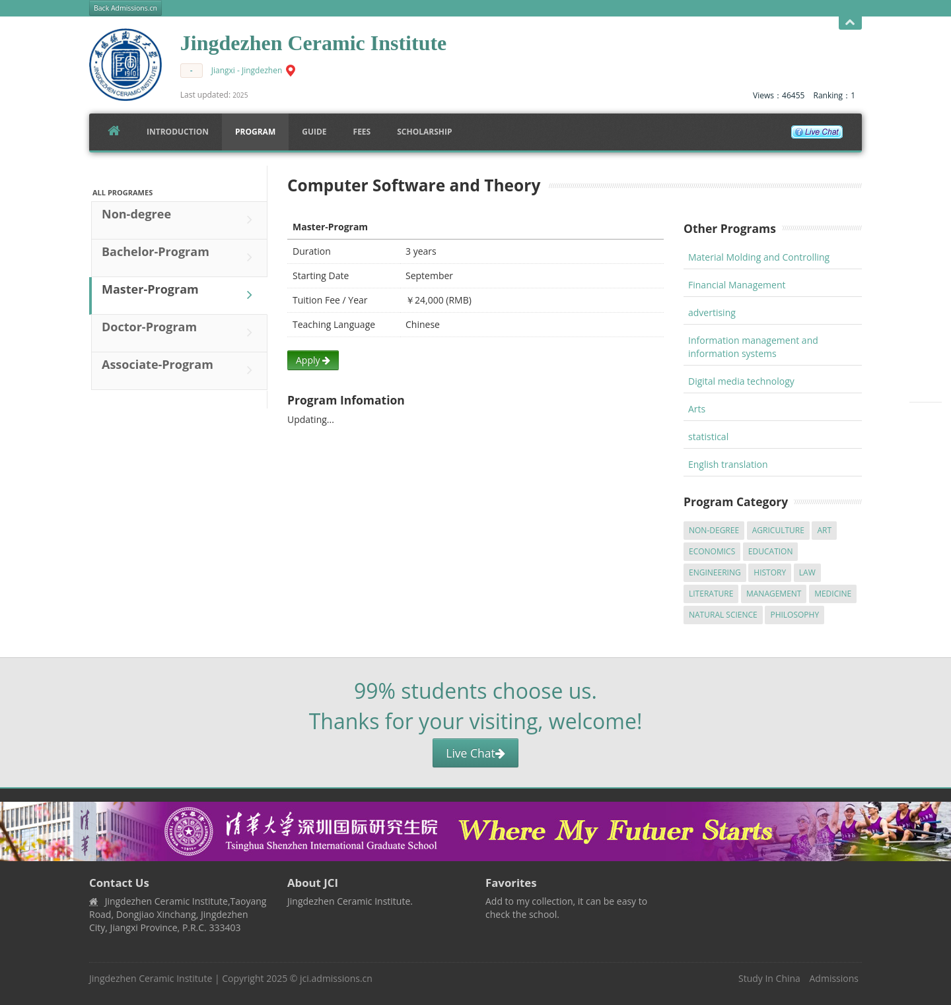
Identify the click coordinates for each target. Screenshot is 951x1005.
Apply (313, 360)
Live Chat (475, 753)
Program (255, 131)
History (770, 572)
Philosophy (794, 614)
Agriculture (778, 530)
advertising (712, 312)
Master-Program (180, 295)
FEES (362, 131)
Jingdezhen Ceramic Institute (150, 978)
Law (807, 572)
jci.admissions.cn (336, 978)
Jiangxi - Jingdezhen (247, 70)
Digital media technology (741, 381)
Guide (314, 131)
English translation (728, 464)
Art (824, 530)
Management (774, 593)
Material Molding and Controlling (758, 257)
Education (770, 551)
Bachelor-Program (180, 257)
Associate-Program (180, 370)
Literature (711, 593)
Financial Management (737, 284)
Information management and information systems (753, 347)
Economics (712, 551)
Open (850, 22)
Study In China (769, 978)
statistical (708, 436)
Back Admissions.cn (125, 8)
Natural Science (723, 614)
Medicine (832, 593)
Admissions (834, 978)
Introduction (178, 131)
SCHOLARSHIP (424, 131)
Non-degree (180, 220)
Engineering (715, 572)
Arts (696, 409)
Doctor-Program (180, 332)
